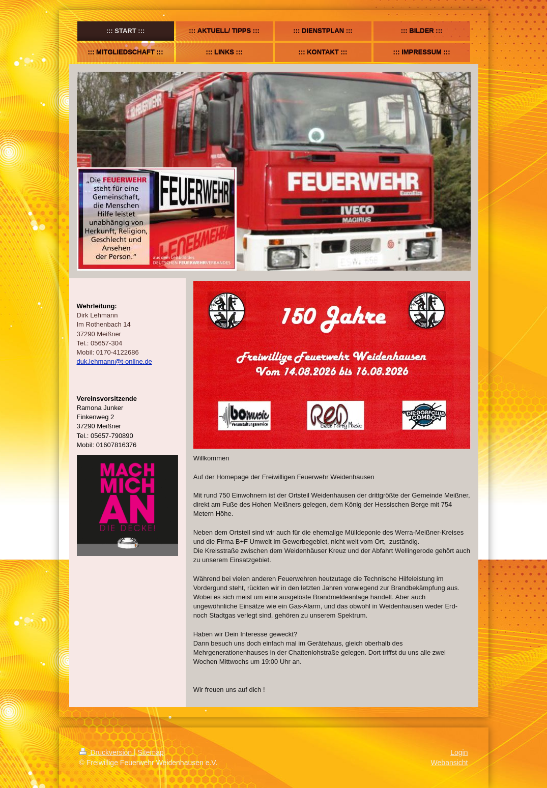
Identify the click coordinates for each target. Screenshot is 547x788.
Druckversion (106, 752)
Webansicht (449, 762)
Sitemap (151, 752)
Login (459, 752)
